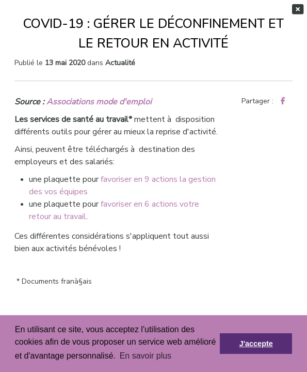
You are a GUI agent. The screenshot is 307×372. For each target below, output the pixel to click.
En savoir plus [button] (146, 355)
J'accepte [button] (256, 343)
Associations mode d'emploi (99, 101)
